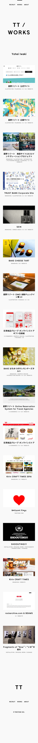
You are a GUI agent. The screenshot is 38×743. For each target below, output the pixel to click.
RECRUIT (12, 4)
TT (16, 24)
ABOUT (26, 4)
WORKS (19, 4)
